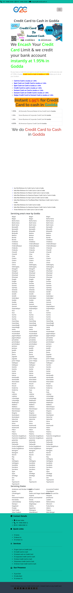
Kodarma (49, 386)
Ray (13, 457)
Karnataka (15, 500)
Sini (13, 478)
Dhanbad (49, 271)
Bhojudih (49, 229)
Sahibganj (49, 459)
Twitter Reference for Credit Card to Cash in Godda (28, 209)
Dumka (48, 281)
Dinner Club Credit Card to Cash (25, 564)
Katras (14, 373)
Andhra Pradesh (34, 489)
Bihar (31, 491)
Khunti (14, 384)
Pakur (48, 427)
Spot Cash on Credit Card (23, 549)
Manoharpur (50, 407)
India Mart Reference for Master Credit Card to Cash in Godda (31, 193)
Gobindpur (32, 296)
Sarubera (15, 467)
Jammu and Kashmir (35, 498)
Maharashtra (50, 502)
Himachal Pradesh (18, 498)
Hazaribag (15, 321)
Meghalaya (32, 504)
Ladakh (48, 500)
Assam (14, 491)
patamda (49, 438)
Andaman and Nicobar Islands (19, 489)
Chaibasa (49, 240)
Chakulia (15, 248)
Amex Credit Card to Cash (23, 559)
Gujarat (31, 495)
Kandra (48, 365)
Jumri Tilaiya (33, 359)
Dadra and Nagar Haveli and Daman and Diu (36, 493)
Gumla (31, 317)
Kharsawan (32, 379)
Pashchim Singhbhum (19, 436)
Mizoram (49, 504)
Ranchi (31, 453)
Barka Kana (50, 219)
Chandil (48, 250)
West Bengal (50, 512)
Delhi (48, 493)
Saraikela (32, 463)
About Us (18, 537)
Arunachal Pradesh (52, 489)
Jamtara (48, 344)
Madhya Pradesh (34, 502)
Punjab (14, 508)
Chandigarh (50, 491)
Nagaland (15, 506)
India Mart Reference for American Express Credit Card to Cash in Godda (35, 195)
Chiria (48, 260)
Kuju (30, 390)
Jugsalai (48, 354)
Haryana (49, 495)
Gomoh (48, 302)
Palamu (31, 432)
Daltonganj (32, 265)
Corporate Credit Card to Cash (25, 557)
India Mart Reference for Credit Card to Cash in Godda (29, 190)
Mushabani (15, 415)
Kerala (31, 500)
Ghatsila (14, 290)
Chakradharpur (34, 244)
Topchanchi (50, 480)
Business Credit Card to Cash (24, 561)
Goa (13, 495)
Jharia (14, 352)
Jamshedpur (16, 342)
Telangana (32, 510)
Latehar (14, 394)
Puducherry (50, 506)
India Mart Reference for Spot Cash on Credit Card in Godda (31, 197)
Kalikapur (15, 363)
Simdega (32, 473)
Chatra (14, 258)
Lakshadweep (16, 502)
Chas (30, 254)
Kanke (31, 369)
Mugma (31, 411)
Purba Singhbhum (18, 446)
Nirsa (31, 421)
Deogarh (15, 269)
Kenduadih (49, 375)
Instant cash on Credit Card (24, 554)
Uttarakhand (33, 512)
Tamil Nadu (15, 510)
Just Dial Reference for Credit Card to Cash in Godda (29, 188)
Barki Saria (32, 223)
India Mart (18, 576)
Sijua (47, 469)
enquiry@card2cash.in (39, 2)
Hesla (31, 327)
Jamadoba (32, 338)
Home (17, 535)
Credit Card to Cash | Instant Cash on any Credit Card (44, 586)
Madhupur (32, 400)
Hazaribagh (50, 323)
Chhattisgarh (16, 493)
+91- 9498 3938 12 (8, 2)
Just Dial (18, 574)
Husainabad (16, 331)
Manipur (15, 504)
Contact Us (18, 540)
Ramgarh (49, 448)
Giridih (48, 292)
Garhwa (31, 285)
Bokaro (31, 233)
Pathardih (32, 442)
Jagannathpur (50, 333)
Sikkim (48, 508)
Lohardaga (49, 396)
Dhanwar (32, 275)
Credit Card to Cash (21, 552)
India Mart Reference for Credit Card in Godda (27, 205)
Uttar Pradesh (16, 512)
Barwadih (15, 227)
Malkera (14, 405)
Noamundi (15, 425)
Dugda (14, 279)
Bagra (14, 217)
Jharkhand (49, 498)
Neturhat (49, 417)
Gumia (48, 313)
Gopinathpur (33, 306)
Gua (13, 311)
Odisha (31, 506)
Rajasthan (32, 508)
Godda (14, 300)
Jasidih (31, 348)
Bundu (14, 237)
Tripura (48, 510)
